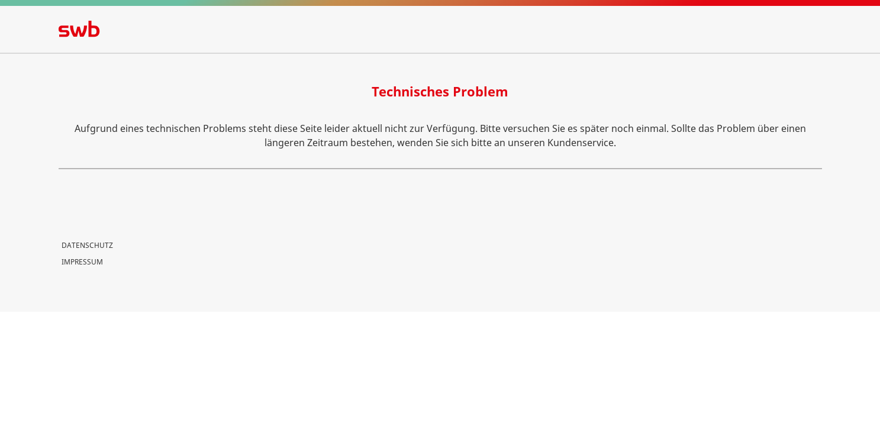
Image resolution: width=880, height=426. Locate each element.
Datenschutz (87, 245)
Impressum (82, 262)
